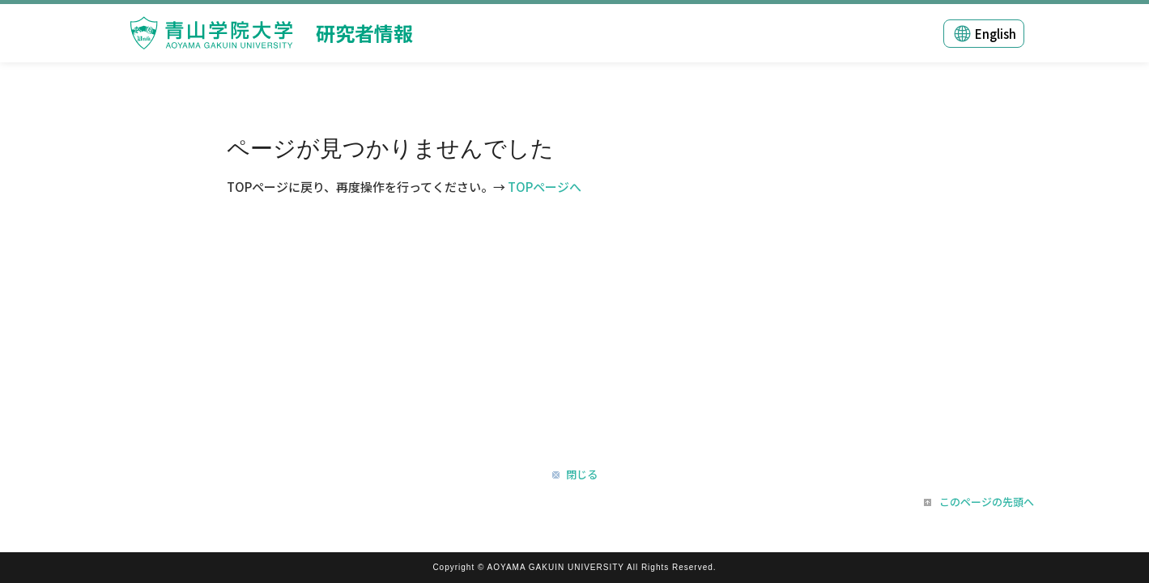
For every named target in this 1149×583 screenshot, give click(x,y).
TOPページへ (544, 186)
